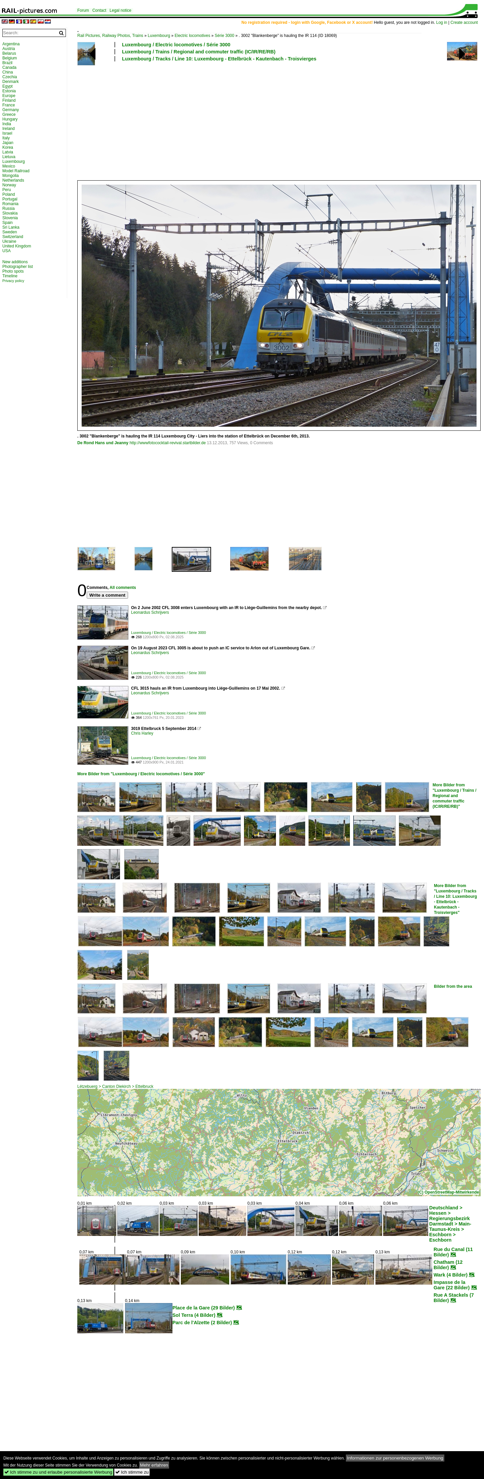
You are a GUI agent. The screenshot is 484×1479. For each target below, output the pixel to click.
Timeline (9, 276)
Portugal (9, 199)
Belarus (9, 53)
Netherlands (13, 180)
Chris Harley (142, 733)
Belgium (9, 58)
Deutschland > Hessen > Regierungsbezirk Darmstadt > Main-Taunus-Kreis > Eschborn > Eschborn (450, 1224)
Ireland (8, 128)
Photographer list (17, 266)
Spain (7, 222)
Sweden (9, 232)
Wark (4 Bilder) (451, 1275)
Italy (6, 138)
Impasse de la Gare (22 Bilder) (452, 1285)
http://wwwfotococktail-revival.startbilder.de (167, 443)
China (7, 72)
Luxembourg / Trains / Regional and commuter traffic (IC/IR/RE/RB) (199, 51)
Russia (8, 208)
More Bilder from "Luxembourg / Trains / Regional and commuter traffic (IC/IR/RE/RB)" (454, 796)
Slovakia (9, 213)
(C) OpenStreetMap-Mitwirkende (448, 1192)
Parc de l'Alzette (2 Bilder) (202, 1322)
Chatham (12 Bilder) (448, 1264)
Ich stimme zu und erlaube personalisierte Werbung (58, 1472)
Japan (7, 142)
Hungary (9, 119)
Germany (10, 109)
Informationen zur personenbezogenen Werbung (395, 1458)
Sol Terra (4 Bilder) (193, 1315)
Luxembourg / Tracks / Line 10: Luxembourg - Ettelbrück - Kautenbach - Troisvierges (219, 58)
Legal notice (120, 10)
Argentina (10, 44)
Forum (83, 10)
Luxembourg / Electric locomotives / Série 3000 (176, 44)
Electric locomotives (192, 35)
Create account (464, 22)
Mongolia (10, 175)
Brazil (7, 62)
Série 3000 (224, 35)
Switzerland (12, 236)
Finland (8, 100)
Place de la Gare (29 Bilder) (203, 1307)
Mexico (8, 166)
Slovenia (10, 218)
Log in (441, 22)
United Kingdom (16, 246)
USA (6, 250)
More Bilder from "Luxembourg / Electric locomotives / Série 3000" (141, 774)
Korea (7, 147)
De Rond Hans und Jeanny (102, 443)
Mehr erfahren (154, 1465)
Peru (6, 189)
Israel (7, 133)
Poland (8, 194)
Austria (8, 48)
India (6, 124)
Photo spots (13, 271)
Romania (10, 203)
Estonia (9, 91)
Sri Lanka (10, 227)
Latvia (7, 152)
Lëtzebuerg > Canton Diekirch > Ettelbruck (115, 1086)
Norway (9, 185)
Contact (99, 10)
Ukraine (9, 241)
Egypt (7, 86)
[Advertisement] (277, 121)
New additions (15, 262)
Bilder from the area (453, 986)
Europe (8, 95)
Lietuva (8, 156)
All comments (123, 587)
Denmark (10, 81)
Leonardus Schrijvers (150, 612)
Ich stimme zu (132, 1472)
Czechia (9, 77)
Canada (9, 67)
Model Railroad (16, 171)
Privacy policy (13, 281)
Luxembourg (159, 35)
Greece (8, 114)
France (8, 105)
